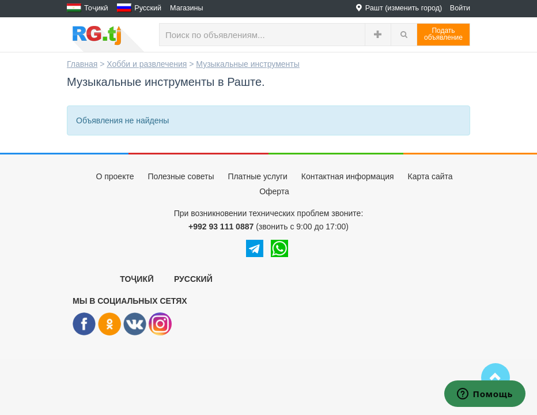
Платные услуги (258, 176)
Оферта (274, 191)
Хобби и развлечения (147, 64)
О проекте (115, 176)
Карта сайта (430, 176)
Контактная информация (347, 176)
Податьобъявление (443, 34)
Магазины (186, 8)
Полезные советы (181, 176)
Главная (82, 64)
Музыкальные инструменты (248, 64)
